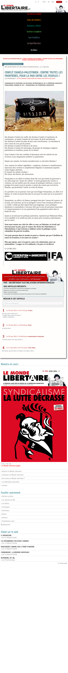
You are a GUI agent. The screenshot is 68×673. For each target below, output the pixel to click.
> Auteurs (4, 518)
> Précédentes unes (7, 521)
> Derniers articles (7, 496)
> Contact (4, 485)
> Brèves (4, 514)
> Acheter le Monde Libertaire (11, 471)
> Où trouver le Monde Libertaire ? (13, 478)
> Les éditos (5, 503)
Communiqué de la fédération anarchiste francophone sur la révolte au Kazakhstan (25, 294)
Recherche (5, 525)
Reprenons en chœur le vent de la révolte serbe (16, 290)
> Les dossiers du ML (8, 500)
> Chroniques (5, 507)
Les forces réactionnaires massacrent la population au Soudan (20, 288)
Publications (44, 1)
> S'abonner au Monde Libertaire (12, 475)
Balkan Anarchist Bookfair (10, 292)
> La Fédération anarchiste (10, 482)
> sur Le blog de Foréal (8, 536)
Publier (49, 1)
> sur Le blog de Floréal (15, 542)
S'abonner (53, 1)
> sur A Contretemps (8, 559)
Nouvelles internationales (12, 58)
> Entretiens (5, 510)
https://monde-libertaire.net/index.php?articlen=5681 (36, 78)
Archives (34, 50)
